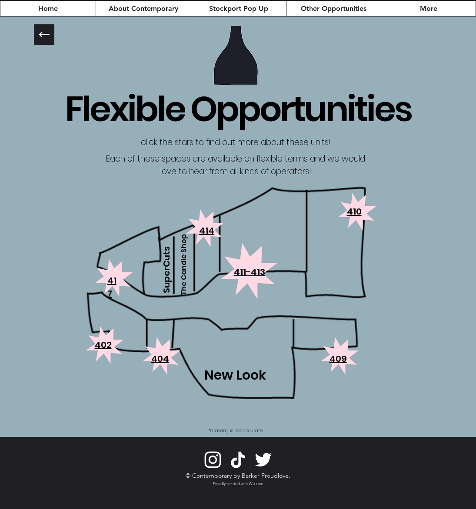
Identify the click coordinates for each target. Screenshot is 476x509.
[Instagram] (213, 460)
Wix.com (256, 483)
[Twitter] (263, 460)
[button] (206, 230)
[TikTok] (238, 460)
